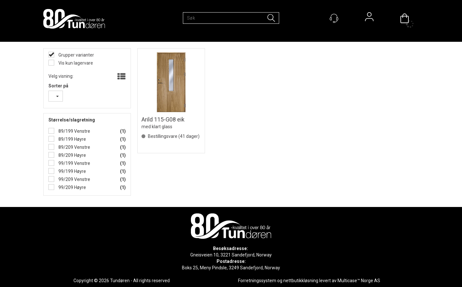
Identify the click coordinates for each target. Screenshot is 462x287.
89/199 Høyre (71, 139)
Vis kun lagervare (75, 63)
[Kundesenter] (334, 18)
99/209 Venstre (73, 179)
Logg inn (369, 18)
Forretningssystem (257, 280)
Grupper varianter (75, 55)
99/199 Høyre (71, 171)
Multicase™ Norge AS (359, 280)
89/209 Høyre (71, 155)
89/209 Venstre (73, 147)
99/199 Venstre (73, 163)
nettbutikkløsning (300, 280)
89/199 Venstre (73, 131)
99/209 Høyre (71, 187)
